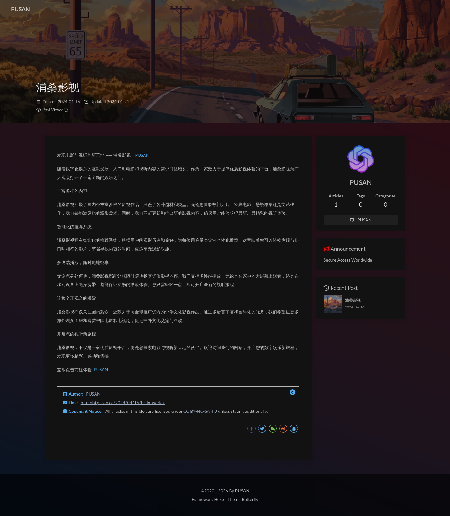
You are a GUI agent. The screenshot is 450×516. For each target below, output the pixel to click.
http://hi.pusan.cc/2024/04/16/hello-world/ (123, 402)
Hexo (219, 499)
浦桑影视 (353, 300)
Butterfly (250, 499)
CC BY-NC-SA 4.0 (200, 411)
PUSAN (142, 155)
